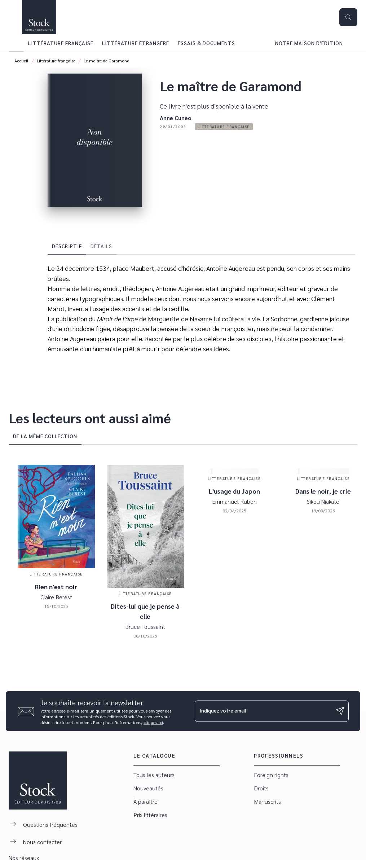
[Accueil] (39, 17)
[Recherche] (348, 17)
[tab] (16, 43)
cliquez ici (153, 722)
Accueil (21, 60)
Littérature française (56, 60)
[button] (224, 126)
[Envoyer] (340, 711)
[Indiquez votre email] (263, 711)
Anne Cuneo (175, 118)
